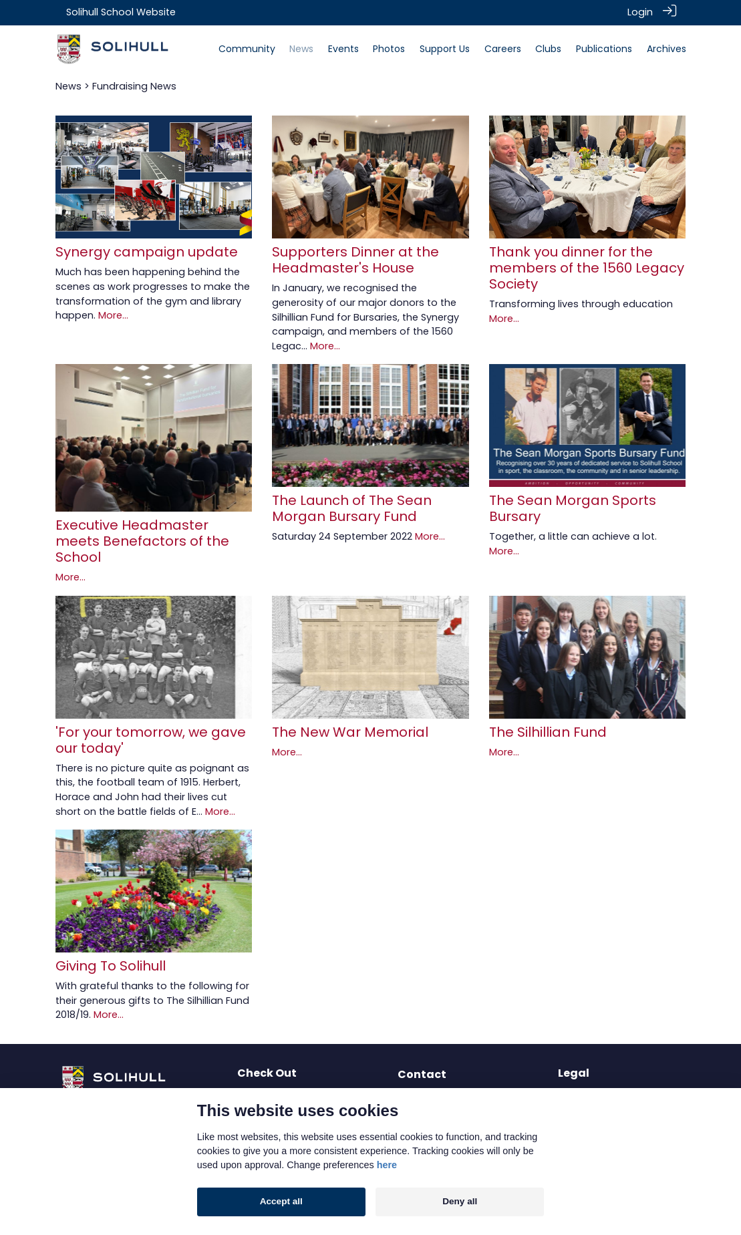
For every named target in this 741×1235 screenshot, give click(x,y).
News (68, 85)
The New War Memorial (350, 730)
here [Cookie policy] (387, 1165)
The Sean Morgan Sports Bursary (572, 507)
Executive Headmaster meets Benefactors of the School (142, 540)
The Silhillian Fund (548, 730)
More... (113, 314)
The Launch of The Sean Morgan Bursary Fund (352, 507)
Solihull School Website (121, 12)
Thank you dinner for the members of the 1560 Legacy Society (586, 267)
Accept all (281, 1201)
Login (640, 12)
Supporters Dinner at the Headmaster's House (355, 259)
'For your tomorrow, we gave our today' (150, 738)
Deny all (459, 1201)
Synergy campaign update (146, 251)
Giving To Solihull (110, 965)
